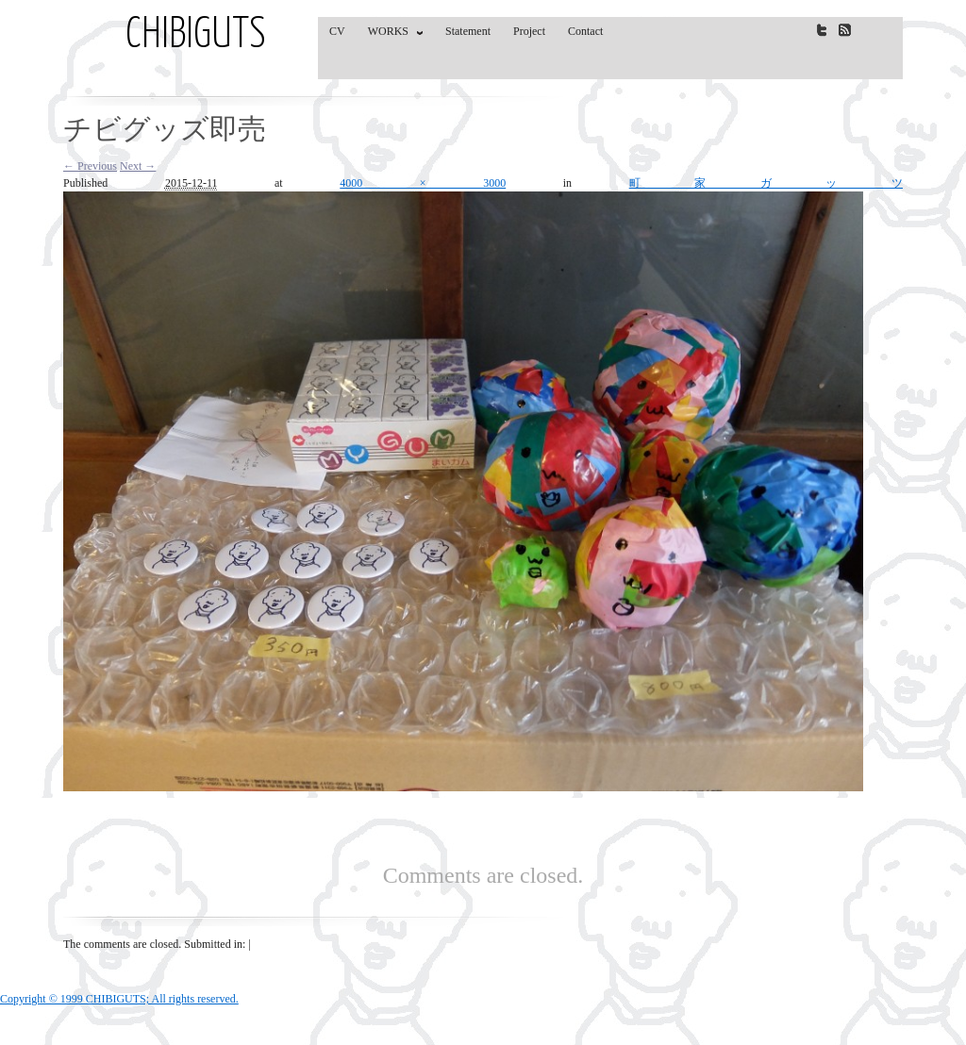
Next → (138, 166)
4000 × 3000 (423, 183)
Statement (468, 31)
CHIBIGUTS (195, 36)
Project (529, 31)
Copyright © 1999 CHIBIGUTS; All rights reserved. (119, 998)
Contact (585, 31)
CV (337, 31)
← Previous (90, 166)
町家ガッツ (766, 183)
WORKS (391, 35)
